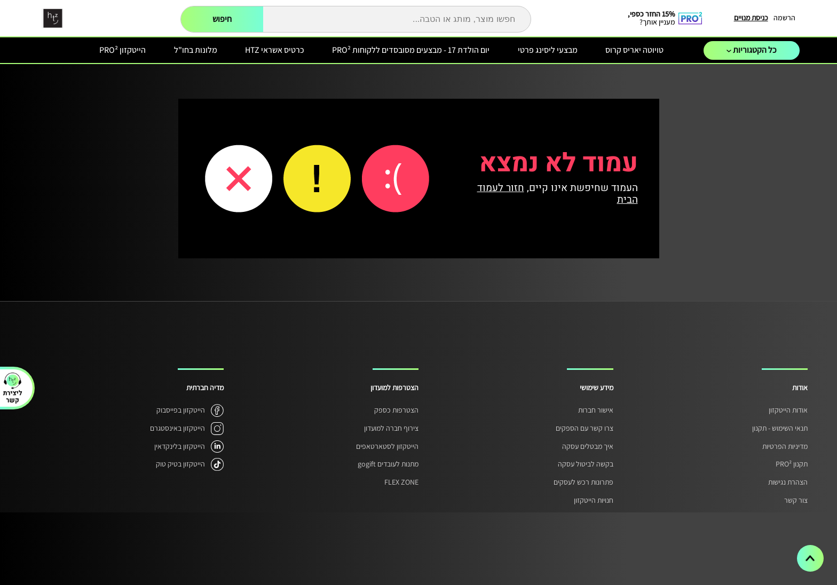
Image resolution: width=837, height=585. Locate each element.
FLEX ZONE (401, 482)
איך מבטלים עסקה (587, 446)
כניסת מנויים (751, 17)
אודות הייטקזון (788, 410)
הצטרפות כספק (396, 410)
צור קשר (796, 500)
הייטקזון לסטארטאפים (387, 446)
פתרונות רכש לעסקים (583, 482)
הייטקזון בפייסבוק (180, 410)
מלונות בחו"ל (195, 50)
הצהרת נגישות (788, 482)
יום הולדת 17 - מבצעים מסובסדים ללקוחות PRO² (410, 50)
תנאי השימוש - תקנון (780, 428)
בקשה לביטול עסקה (585, 464)
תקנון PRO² (792, 464)
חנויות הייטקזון (593, 500)
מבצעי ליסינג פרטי (548, 50)
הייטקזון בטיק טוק (180, 464)
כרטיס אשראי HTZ (274, 50)
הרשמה (784, 17)
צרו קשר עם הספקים (584, 428)
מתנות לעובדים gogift (388, 464)
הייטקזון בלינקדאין (179, 446)
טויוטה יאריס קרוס (634, 50)
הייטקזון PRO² (122, 50)
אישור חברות (595, 410)
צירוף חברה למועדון (391, 428)
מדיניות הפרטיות (785, 446)
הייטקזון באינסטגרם (177, 428)
